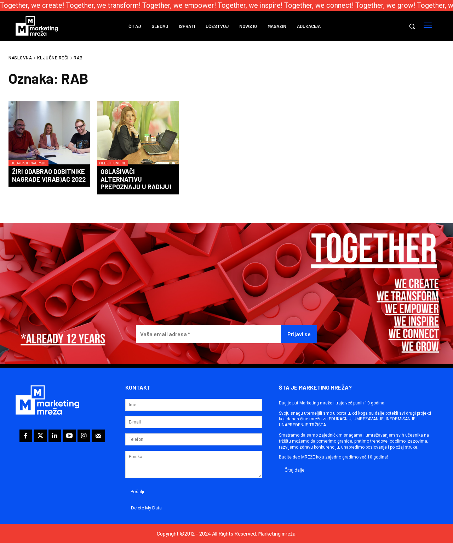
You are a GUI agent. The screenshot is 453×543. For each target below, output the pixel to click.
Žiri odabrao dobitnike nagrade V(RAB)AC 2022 (49, 175)
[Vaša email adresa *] (208, 334)
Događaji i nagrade (28, 163)
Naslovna (20, 57)
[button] (412, 26)
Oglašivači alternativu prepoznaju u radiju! (136, 179)
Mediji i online (112, 163)
